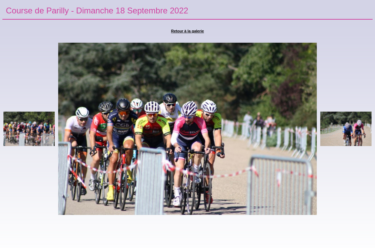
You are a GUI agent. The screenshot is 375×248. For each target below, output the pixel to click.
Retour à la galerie (187, 31)
